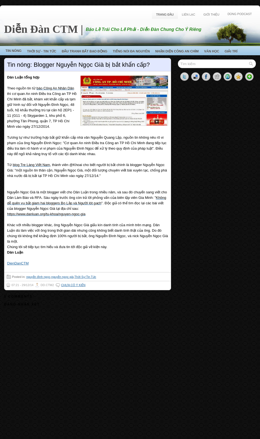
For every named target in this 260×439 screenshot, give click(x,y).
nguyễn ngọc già (62, 276)
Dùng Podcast (239, 14)
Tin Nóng (13, 51)
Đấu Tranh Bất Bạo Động (84, 51)
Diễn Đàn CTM (41, 29)
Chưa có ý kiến (73, 285)
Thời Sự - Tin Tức (41, 51)
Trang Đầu (165, 14)
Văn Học (211, 51)
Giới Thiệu (211, 14)
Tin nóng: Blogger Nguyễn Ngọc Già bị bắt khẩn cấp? (78, 64)
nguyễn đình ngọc (38, 276)
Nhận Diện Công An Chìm (177, 51)
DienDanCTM (18, 263)
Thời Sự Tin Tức (85, 276)
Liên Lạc (188, 14)
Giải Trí (231, 51)
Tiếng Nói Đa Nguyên (131, 51)
